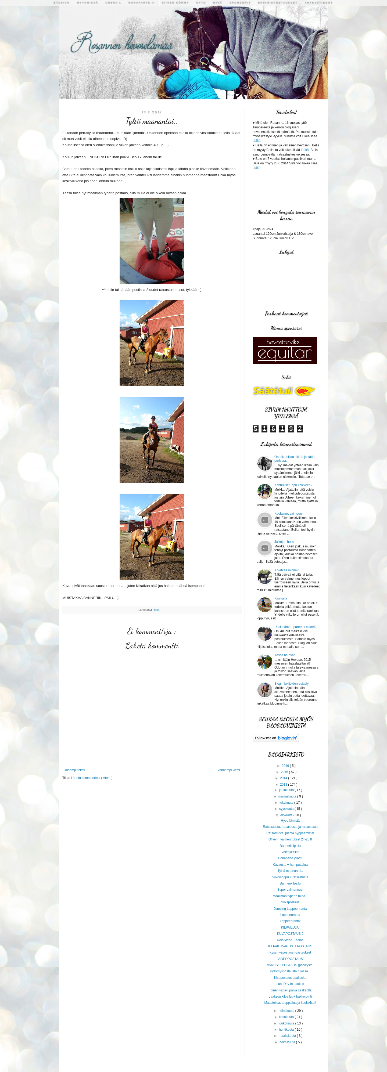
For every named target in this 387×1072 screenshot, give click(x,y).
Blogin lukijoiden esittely (291, 683)
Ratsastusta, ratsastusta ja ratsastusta (290, 827)
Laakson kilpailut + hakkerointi (290, 996)
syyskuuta (287, 809)
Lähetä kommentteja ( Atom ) (91, 778)
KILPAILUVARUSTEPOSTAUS (290, 946)
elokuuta (286, 815)
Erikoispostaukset (278, 2)
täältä (256, 141)
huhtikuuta (287, 1029)
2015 (285, 772)
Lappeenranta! (290, 921)
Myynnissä (87, 2)
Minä (218, 2)
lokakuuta (287, 802)
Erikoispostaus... (290, 902)
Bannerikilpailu (290, 846)
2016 (286, 766)
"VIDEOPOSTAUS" (290, 959)
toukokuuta (286, 1023)
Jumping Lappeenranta (290, 909)
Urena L (113, 2)
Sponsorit (240, 2)
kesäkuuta (287, 1017)
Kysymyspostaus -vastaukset (290, 952)
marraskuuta (287, 796)
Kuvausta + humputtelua (290, 865)
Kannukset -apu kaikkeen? (293, 485)
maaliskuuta (288, 1036)
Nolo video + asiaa (290, 940)
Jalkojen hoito (284, 542)
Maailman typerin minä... (290, 896)
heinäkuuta (286, 1011)
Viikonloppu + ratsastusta (290, 877)
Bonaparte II (141, 2)
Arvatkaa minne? (286, 570)
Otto (201, 2)
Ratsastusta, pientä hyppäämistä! (290, 833)
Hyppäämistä (290, 820)
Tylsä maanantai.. (290, 871)
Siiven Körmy (175, 2)
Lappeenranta (290, 915)
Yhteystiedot (319, 2)
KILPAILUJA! (290, 927)
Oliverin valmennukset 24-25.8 (290, 839)
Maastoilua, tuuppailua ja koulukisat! (290, 1003)
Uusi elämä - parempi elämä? (295, 627)
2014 (284, 778)
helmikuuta (288, 1042)
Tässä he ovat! (285, 655)
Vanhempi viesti (228, 770)
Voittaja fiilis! (290, 852)
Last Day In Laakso (290, 984)
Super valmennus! (290, 889)
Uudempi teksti (74, 770)
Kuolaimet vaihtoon (288, 513)
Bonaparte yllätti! (290, 858)
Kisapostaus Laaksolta (290, 978)
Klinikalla (280, 598)
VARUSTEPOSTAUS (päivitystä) (290, 965)
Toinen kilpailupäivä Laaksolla (290, 990)
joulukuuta (287, 790)
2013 (284, 784)
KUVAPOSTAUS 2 (290, 934)
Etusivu (62, 2)
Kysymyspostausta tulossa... (290, 971)
